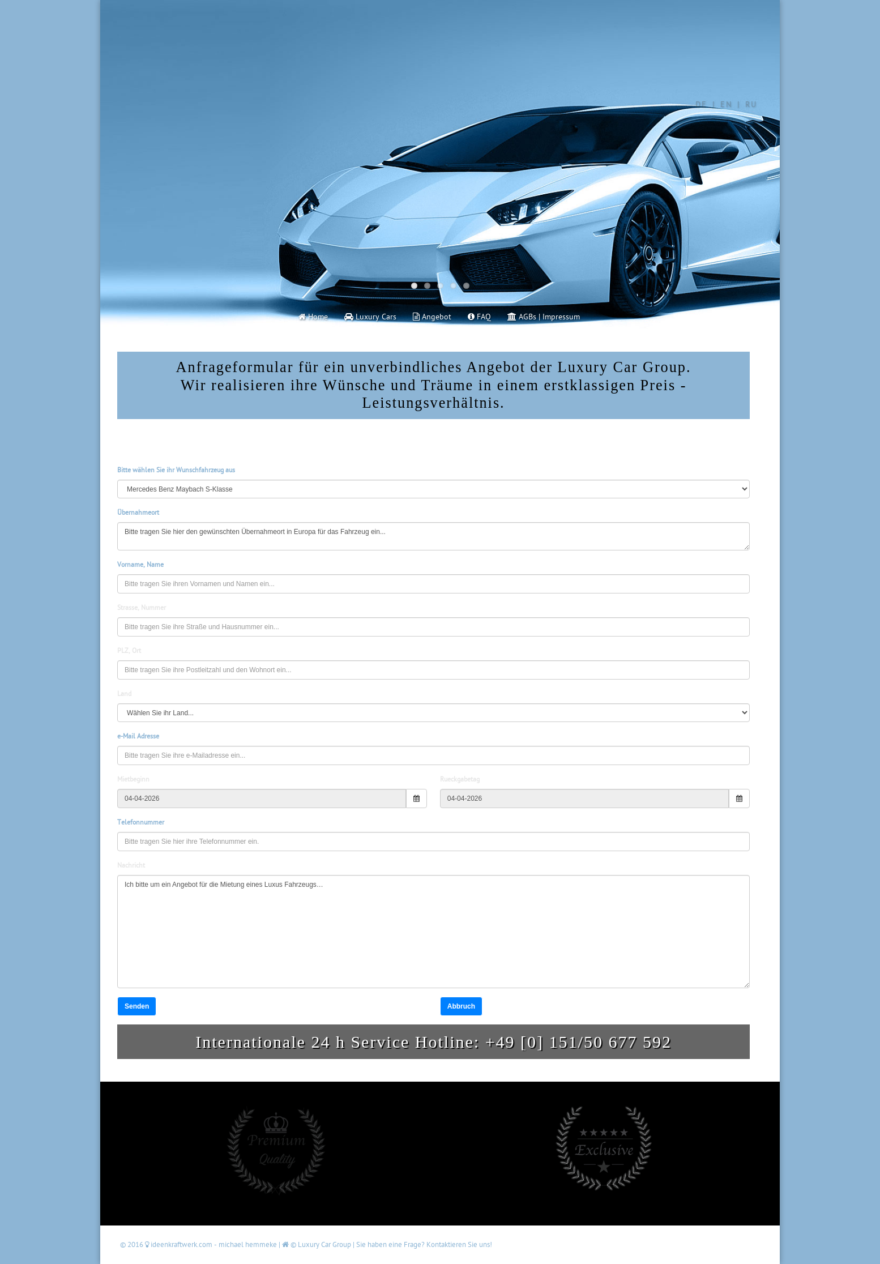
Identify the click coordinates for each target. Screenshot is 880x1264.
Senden (137, 1006)
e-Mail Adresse (138, 736)
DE (701, 104)
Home (313, 317)
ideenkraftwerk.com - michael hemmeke (212, 1245)
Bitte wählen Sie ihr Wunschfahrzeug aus (176, 470)
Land (124, 694)
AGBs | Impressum (543, 317)
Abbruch (461, 1006)
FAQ (479, 317)
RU (751, 104)
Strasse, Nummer (141, 608)
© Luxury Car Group (317, 1245)
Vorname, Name (140, 565)
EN (726, 104)
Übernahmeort (138, 512)
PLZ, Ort (129, 651)
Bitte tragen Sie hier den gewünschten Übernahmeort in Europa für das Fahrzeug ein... (433, 536)
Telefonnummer (140, 822)
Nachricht (131, 865)
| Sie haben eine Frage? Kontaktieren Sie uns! (422, 1245)
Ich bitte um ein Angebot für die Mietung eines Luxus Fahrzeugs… (433, 931)
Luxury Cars (370, 317)
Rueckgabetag (460, 779)
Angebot (432, 317)
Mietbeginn (133, 779)
